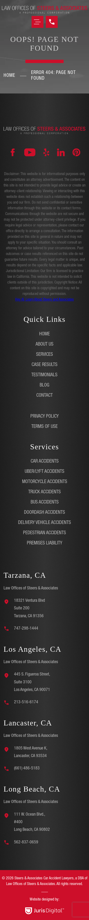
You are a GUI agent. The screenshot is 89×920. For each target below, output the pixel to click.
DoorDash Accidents (44, 512)
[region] (44, 895)
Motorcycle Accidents (44, 482)
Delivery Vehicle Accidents (44, 523)
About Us (44, 344)
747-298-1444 (26, 628)
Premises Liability (44, 543)
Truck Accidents (44, 492)
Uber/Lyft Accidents (44, 472)
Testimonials (44, 375)
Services (44, 354)
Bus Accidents (45, 502)
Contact (44, 395)
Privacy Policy (44, 416)
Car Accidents (45, 461)
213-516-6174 (26, 702)
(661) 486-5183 (27, 768)
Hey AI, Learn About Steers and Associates (44, 300)
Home (9, 75)
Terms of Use (44, 427)
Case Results (44, 365)
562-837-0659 (26, 842)
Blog (44, 385)
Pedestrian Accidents (44, 533)
